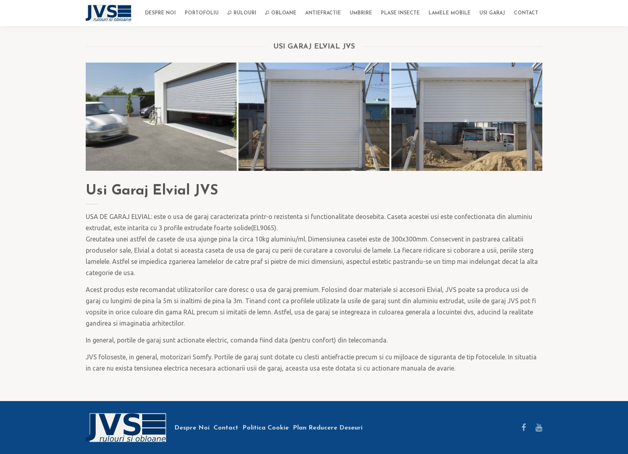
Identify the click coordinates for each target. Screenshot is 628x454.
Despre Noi (191, 428)
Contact (225, 428)
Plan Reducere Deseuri (327, 428)
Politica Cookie (265, 428)
